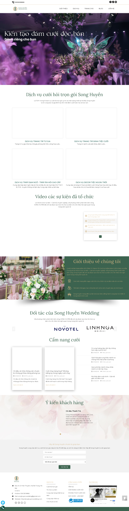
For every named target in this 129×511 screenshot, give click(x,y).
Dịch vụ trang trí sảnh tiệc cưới (91, 141)
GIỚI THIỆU (63, 8)
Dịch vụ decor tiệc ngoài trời (91, 182)
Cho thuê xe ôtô (52, 502)
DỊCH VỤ (75, 8)
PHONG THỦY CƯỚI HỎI (76, 493)
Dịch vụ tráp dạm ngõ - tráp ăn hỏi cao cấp (38, 182)
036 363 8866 (24, 493)
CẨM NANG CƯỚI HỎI (75, 490)
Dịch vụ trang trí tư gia (37, 141)
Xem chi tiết (18, 385)
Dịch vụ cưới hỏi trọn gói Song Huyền (64, 94)
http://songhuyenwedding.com (31, 499)
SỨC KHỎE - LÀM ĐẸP (75, 496)
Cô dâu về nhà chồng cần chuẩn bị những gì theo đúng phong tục (26, 372)
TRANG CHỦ (88, 8)
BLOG (101, 8)
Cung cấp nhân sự (53, 498)
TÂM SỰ (71, 487)
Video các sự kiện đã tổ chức (64, 196)
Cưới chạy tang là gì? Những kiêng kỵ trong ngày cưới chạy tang (58, 373)
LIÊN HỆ (111, 8)
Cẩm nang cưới (64, 340)
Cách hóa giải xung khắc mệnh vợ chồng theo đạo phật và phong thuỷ (103, 359)
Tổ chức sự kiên (52, 490)
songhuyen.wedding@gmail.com (29, 496)
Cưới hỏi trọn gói (52, 487)
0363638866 (18, 2)
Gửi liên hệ (64, 467)
